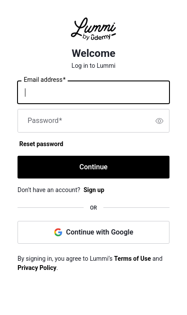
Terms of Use (132, 258)
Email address (44, 80)
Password (45, 121)
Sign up (94, 189)
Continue (93, 167)
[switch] (159, 120)
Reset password (41, 143)
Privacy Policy (37, 267)
